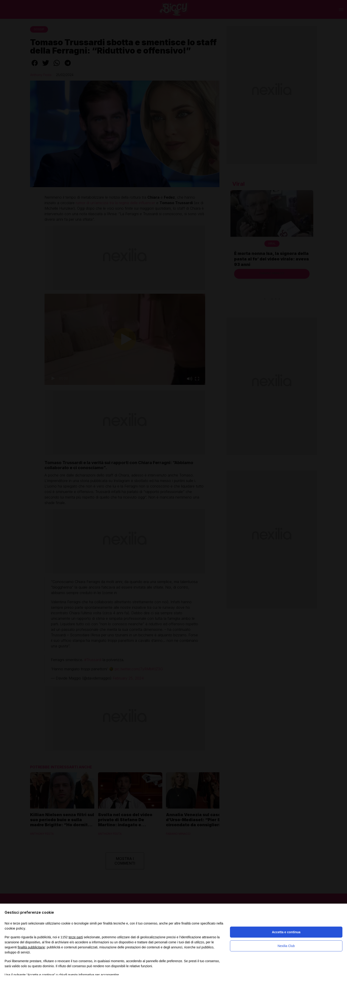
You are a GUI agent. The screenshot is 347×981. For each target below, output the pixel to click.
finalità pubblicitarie (31, 947)
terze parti (76, 937)
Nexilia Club (286, 946)
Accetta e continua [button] (286, 932)
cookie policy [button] (15, 928)
